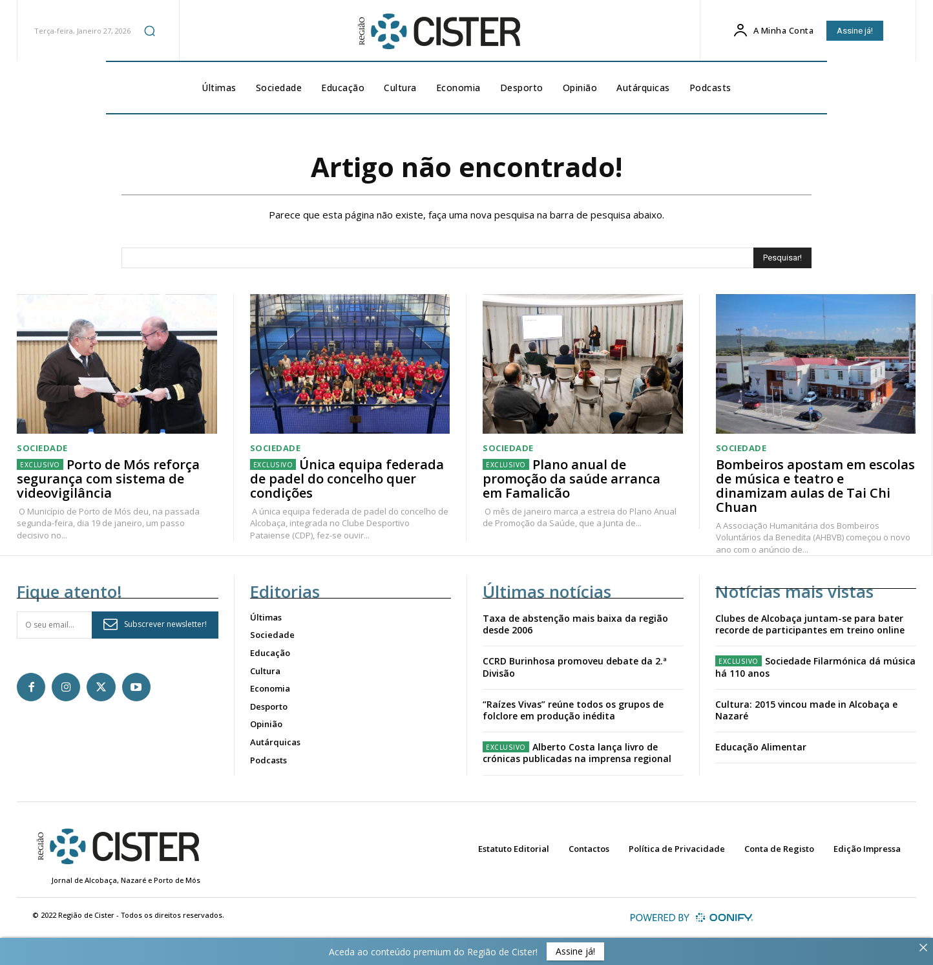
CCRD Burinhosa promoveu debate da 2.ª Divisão (575, 667)
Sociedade (42, 449)
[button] (149, 30)
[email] (54, 625)
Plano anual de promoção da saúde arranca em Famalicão (571, 479)
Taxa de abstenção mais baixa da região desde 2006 (575, 624)
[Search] (782, 258)
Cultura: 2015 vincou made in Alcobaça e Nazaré (806, 710)
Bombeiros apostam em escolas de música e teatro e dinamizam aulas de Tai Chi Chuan (815, 486)
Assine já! (575, 951)
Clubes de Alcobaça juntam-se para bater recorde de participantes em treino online (810, 624)
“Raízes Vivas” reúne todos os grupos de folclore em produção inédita (573, 710)
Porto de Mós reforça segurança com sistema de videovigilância (108, 479)
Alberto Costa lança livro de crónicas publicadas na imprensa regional (577, 753)
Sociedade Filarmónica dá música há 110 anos (815, 667)
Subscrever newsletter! (155, 624)
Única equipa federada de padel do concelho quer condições (347, 479)
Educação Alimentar (760, 747)
